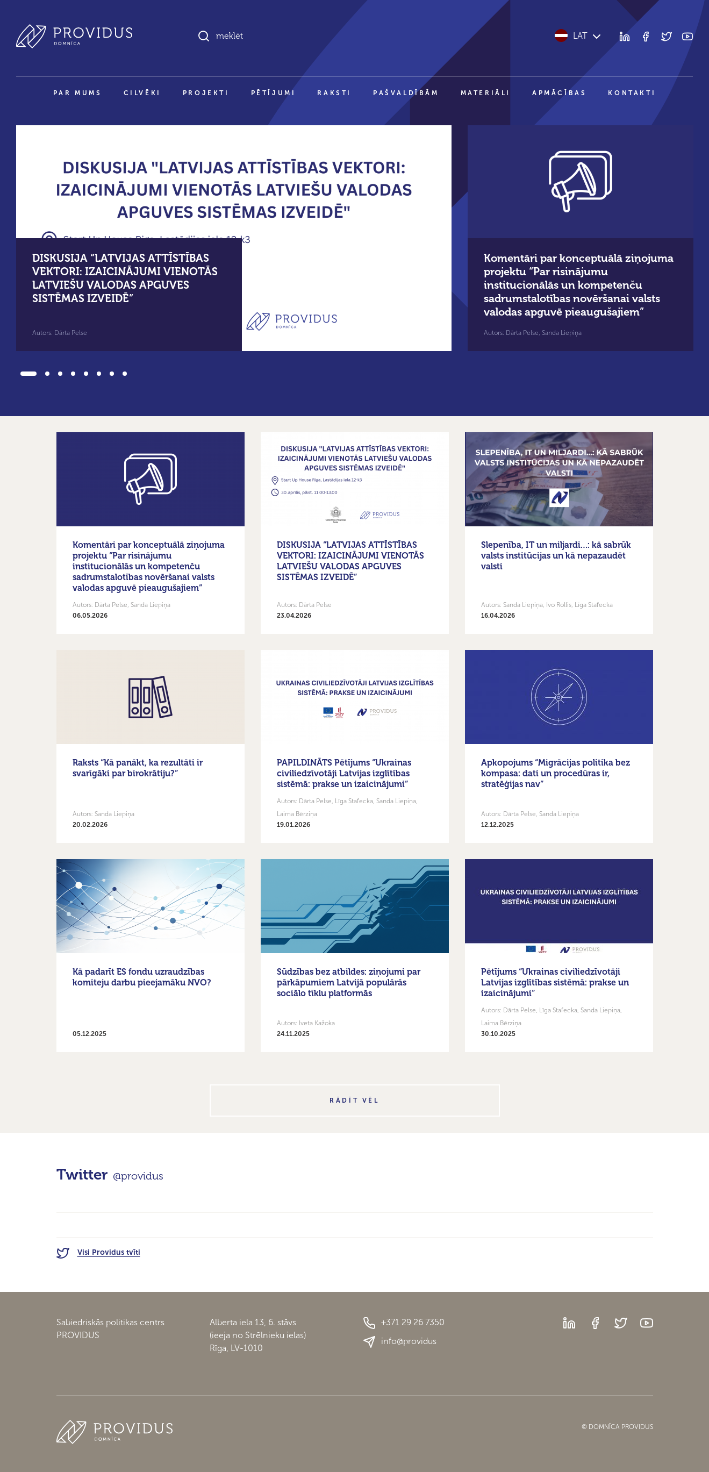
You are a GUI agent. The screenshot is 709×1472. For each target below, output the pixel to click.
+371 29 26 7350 (404, 1323)
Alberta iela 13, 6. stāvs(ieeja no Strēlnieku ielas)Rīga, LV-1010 (258, 1335)
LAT (579, 36)
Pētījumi (273, 93)
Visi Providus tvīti (98, 1252)
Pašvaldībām (406, 93)
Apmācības (559, 93)
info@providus (399, 1341)
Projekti (206, 93)
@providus (138, 1175)
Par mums (77, 93)
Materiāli (486, 93)
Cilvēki (142, 93)
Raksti (334, 93)
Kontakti (632, 93)
